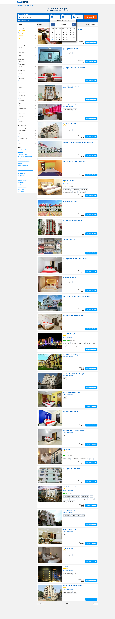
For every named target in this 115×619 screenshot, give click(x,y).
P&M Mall (20, 163)
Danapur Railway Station (23, 149)
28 (59, 39)
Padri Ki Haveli (21, 191)
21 (59, 37)
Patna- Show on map (68, 127)
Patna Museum (21, 175)
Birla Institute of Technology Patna (25, 156)
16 (66, 35)
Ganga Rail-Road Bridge (23, 167)
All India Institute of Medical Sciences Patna (25, 171)
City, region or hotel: (23, 14)
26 (52, 39)
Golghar (19, 178)
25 (74, 37)
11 (74, 32)
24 (70, 37)
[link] (23, 2)
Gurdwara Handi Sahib (22, 154)
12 (52, 35)
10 (70, 32)
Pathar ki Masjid (21, 189)
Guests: (74, 14)
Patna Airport (20, 158)
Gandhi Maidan (21, 182)
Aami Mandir (20, 152)
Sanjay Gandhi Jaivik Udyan (23, 161)
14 (59, 35)
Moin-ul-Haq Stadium (22, 187)
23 (66, 37)
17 (70, 35)
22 (63, 37)
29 (63, 39)
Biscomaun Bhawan (22, 180)
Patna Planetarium (21, 173)
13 (56, 35)
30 (66, 39)
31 (70, 39)
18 (74, 35)
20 (56, 37)
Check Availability (91, 42)
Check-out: (64, 14)
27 (56, 39)
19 (52, 37)
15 (63, 35)
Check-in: (52, 14)
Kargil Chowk (20, 184)
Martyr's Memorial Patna (23, 165)
